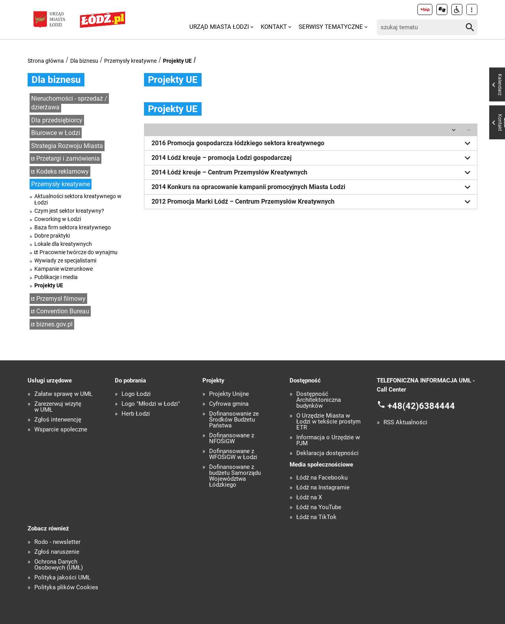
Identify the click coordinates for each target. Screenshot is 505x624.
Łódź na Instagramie (323, 488)
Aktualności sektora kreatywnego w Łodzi (78, 199)
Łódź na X (309, 497)
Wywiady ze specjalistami (65, 260)
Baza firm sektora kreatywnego (72, 227)
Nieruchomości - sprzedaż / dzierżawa (69, 103)
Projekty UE (177, 61)
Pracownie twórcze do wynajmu (78, 252)
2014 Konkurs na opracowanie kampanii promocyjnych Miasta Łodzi (312, 187)
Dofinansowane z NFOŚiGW (231, 438)
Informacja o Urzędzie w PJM (328, 440)
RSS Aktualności (405, 422)
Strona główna (46, 61)
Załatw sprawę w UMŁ (63, 394)
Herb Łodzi (136, 414)
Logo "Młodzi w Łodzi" (151, 404)
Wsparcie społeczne (60, 430)
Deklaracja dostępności (327, 453)
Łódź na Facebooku (322, 478)
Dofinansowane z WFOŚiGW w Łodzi (233, 454)
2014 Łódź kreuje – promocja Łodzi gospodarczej (312, 157)
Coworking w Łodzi (57, 219)
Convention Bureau (62, 311)
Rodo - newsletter (57, 542)
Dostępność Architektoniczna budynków (318, 400)
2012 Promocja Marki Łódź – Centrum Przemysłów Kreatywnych (312, 201)
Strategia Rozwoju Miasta (67, 146)
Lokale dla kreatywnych (63, 244)
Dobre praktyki (52, 235)
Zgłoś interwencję (57, 420)
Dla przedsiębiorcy (56, 120)
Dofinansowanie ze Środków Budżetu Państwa (234, 420)
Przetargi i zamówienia (68, 158)
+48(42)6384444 (421, 406)
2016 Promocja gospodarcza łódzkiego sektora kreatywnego (312, 143)
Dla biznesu (84, 61)
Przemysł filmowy (61, 298)
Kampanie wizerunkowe (63, 269)
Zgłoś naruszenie (56, 552)
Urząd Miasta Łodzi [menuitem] (219, 26)
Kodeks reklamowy (62, 171)
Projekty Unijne (229, 394)
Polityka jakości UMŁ (62, 578)
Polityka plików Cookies (66, 587)
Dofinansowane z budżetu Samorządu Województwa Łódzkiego (235, 476)
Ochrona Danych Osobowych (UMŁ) (58, 565)
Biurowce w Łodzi (55, 133)
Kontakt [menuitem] (274, 26)
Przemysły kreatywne (130, 61)
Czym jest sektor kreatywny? (69, 211)
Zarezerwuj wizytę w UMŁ (57, 407)
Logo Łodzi (136, 394)
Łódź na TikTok (316, 517)
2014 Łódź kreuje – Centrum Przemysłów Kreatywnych (312, 172)
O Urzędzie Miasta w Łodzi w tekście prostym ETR (328, 422)
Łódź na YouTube (318, 507)
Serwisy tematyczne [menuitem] (331, 26)
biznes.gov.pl (54, 324)
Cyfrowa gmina (229, 404)
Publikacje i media (56, 277)
